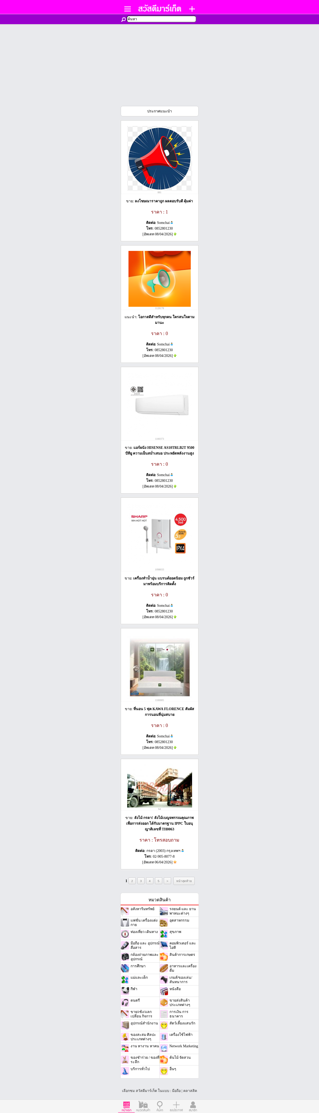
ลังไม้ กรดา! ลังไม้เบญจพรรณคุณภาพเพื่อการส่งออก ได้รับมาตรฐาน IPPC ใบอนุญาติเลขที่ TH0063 (159, 823)
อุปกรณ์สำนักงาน (144, 1023)
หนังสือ (175, 989)
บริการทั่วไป (140, 1069)
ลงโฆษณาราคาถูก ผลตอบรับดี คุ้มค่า (164, 201)
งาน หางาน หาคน (145, 1046)
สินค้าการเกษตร (182, 955)
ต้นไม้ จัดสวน (180, 1057)
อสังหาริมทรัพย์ (142, 909)
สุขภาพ (175, 932)
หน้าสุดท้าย (184, 881)
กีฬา (134, 989)
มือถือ (176, 1091)
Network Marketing (183, 1046)
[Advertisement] (159, 63)
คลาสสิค (190, 1091)
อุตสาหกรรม (179, 920)
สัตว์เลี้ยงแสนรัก (182, 1023)
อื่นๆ (172, 1069)
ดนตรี (135, 1000)
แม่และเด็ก (139, 977)
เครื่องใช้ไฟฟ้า (181, 1035)
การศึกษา (138, 966)
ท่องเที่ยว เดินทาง (144, 932)
